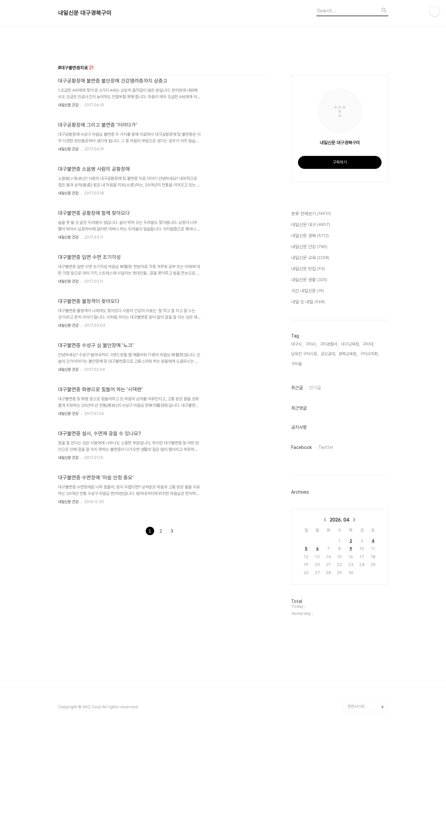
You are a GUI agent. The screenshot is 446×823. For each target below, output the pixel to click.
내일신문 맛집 (308, 269)
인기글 (315, 387)
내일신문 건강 (68, 105)
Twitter (326, 447)
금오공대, (328, 353)
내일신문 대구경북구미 (84, 13)
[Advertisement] (223, 686)
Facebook (301, 447)
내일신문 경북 (310, 236)
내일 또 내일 (308, 302)
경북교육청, (347, 353)
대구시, (297, 344)
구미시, (311, 344)
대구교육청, (350, 344)
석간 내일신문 (307, 291)
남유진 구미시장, (304, 353)
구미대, (368, 344)
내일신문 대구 (310, 225)
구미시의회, (369, 353)
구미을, (297, 363)
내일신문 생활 (309, 280)
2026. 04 (339, 520)
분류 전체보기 (311, 214)
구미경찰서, (329, 344)
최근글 (297, 387)
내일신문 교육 (310, 258)
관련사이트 (356, 797)
